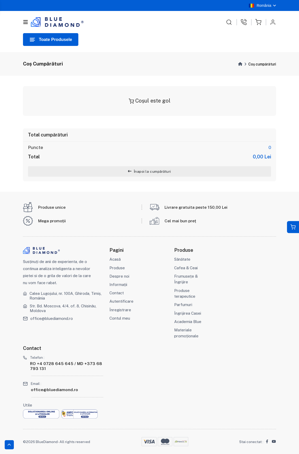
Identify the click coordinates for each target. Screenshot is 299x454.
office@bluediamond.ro (51, 318)
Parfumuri (183, 304)
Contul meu (119, 318)
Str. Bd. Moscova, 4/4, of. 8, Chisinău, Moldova (63, 308)
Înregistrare (120, 310)
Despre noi (119, 276)
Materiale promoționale (186, 333)
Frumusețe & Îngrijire (186, 279)
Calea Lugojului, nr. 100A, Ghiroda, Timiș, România (66, 295)
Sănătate (182, 259)
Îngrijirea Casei (187, 313)
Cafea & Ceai (186, 268)
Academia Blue (187, 321)
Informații (118, 284)
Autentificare (121, 301)
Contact (116, 293)
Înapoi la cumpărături (149, 171)
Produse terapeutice (184, 293)
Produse (117, 268)
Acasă (115, 259)
